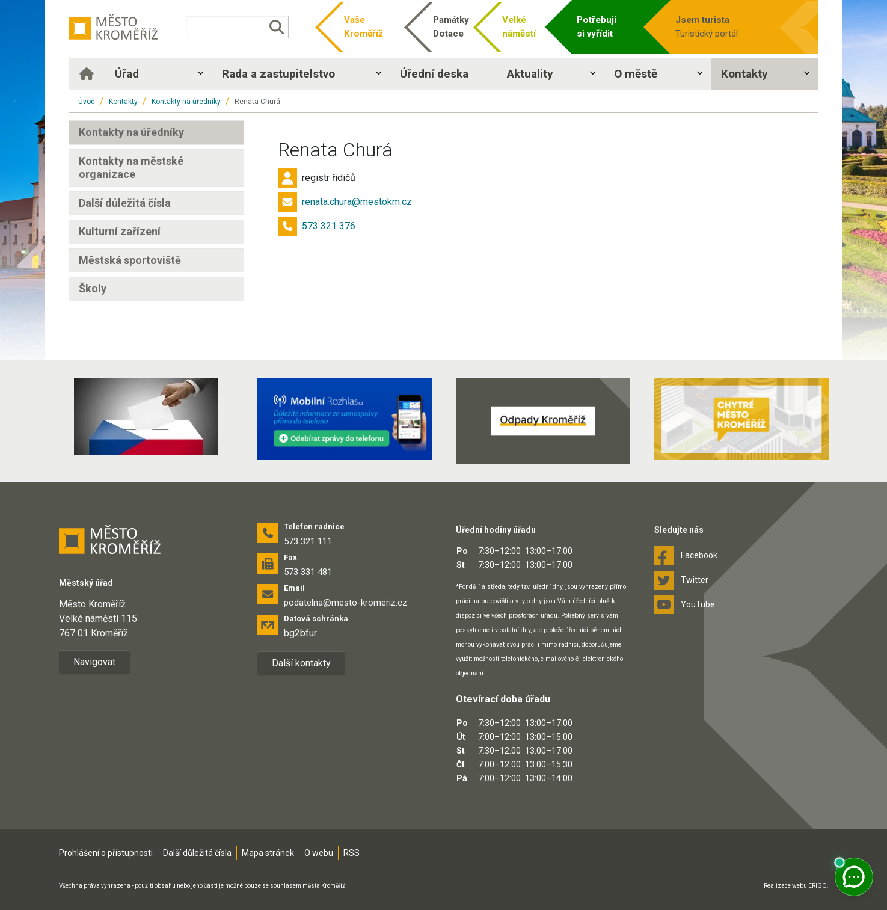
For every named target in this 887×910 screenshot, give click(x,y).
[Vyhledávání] (237, 27)
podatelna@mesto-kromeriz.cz (345, 602)
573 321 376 (328, 226)
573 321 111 (308, 541)
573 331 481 (308, 572)
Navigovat (94, 662)
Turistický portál (722, 26)
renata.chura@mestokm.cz (357, 202)
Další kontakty (301, 663)
